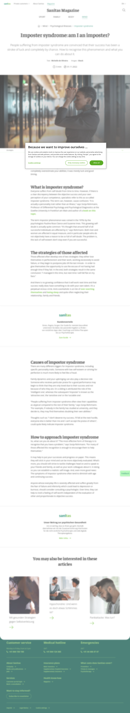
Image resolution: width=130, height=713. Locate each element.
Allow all (96, 163)
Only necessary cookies (76, 163)
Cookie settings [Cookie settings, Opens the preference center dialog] (34, 163)
